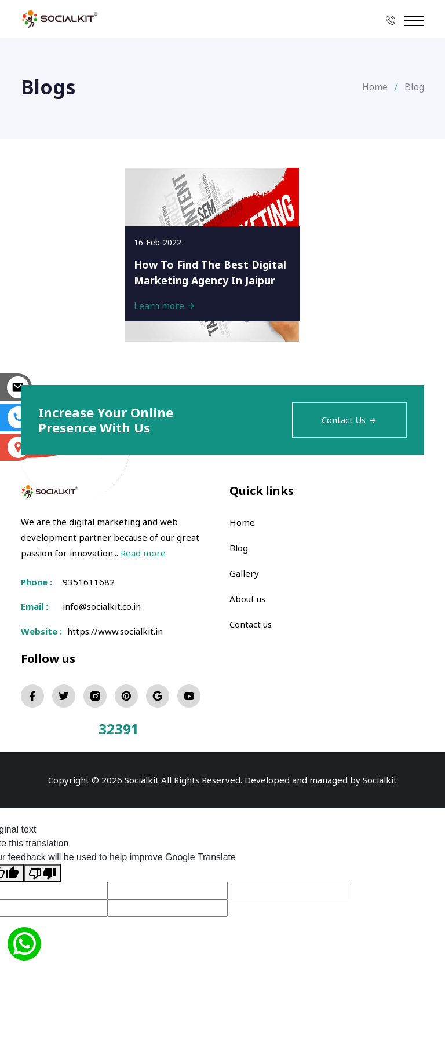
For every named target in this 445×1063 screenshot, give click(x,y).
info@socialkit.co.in (102, 606)
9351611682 (89, 582)
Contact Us (349, 420)
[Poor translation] (42, 873)
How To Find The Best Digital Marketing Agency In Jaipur (210, 272)
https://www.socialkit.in (113, 631)
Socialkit (380, 780)
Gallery (244, 573)
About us (247, 598)
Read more (143, 553)
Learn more (165, 305)
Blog (238, 548)
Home (375, 86)
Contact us (250, 624)
